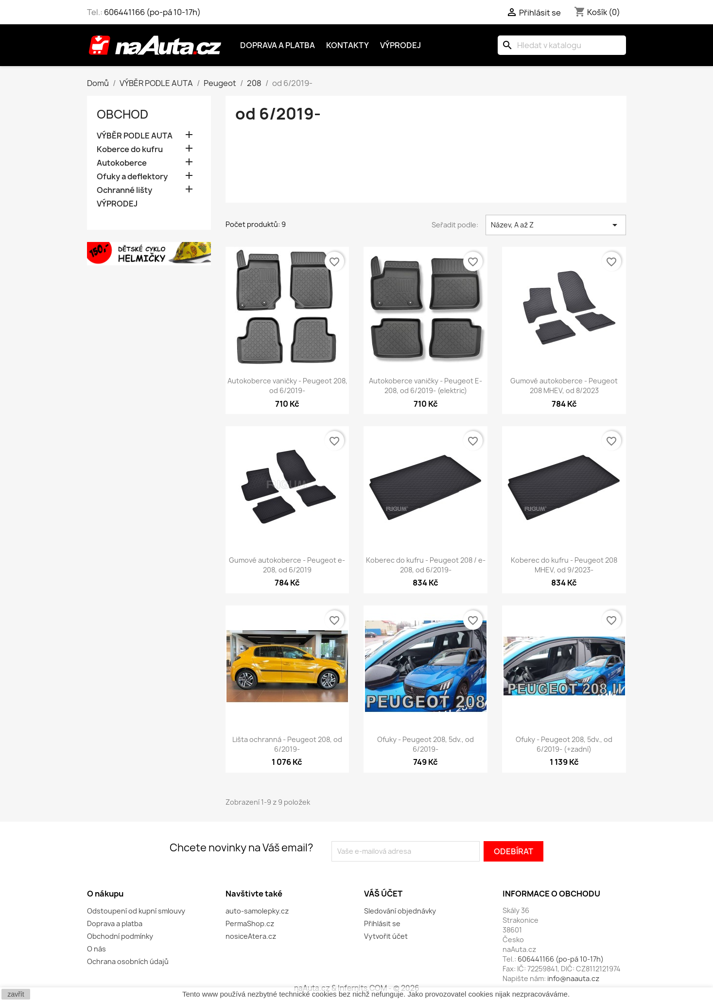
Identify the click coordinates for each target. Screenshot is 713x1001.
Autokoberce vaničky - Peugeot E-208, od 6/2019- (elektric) (425, 385)
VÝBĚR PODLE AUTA (135, 136)
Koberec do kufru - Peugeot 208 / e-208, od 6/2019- (426, 564)
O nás (96, 948)
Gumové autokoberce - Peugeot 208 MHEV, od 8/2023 (564, 385)
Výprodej (400, 45)
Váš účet (383, 893)
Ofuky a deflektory (132, 177)
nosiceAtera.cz (251, 936)
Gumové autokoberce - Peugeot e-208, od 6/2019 (287, 564)
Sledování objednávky (400, 910)
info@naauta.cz (573, 978)
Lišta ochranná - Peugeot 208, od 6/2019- (287, 744)
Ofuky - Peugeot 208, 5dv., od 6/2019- (425, 744)
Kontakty (347, 45)
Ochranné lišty (124, 190)
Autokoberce (122, 163)
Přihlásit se (382, 923)
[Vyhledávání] (562, 45)
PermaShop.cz (250, 923)
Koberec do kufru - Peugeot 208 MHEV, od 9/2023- (564, 564)
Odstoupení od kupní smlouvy (136, 910)
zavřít (15, 994)
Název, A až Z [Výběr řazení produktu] (556, 225)
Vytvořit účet (386, 936)
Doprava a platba (277, 45)
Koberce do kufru (130, 149)
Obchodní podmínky (120, 936)
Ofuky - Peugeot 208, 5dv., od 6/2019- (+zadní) (564, 744)
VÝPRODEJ (117, 204)
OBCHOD (122, 114)
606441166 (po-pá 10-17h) (152, 12)
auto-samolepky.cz (257, 910)
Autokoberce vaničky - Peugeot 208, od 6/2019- (287, 385)
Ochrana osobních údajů (128, 961)
